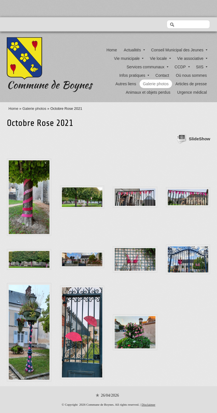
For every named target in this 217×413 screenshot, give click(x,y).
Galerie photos (156, 84)
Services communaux (147, 67)
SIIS (201, 67)
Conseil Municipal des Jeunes (179, 50)
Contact (162, 75)
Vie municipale (129, 58)
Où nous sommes (191, 75)
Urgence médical (192, 92)
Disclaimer (148, 404)
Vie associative (192, 58)
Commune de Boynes (49, 84)
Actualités (134, 50)
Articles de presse (191, 84)
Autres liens (126, 84)
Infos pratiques (134, 75)
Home (112, 50)
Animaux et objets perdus (148, 92)
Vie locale (160, 58)
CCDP (182, 67)
